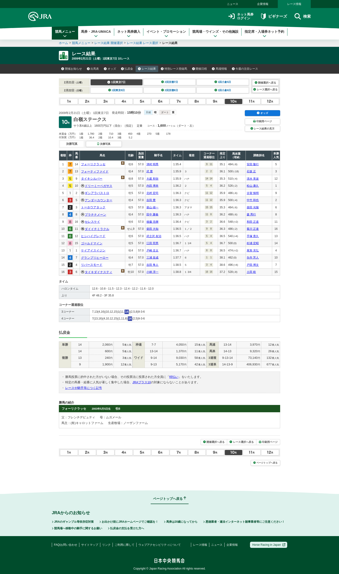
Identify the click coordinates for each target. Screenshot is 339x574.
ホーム (63, 43)
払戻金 (127, 68)
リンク (106, 544)
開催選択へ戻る (265, 82)
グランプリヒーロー (95, 257)
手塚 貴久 (253, 236)
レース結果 (147, 68)
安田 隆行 (253, 164)
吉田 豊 (151, 200)
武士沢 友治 (153, 236)
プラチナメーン (95, 214)
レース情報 (294, 4)
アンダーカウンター (98, 200)
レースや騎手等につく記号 (83, 388)
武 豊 (149, 171)
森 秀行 (251, 214)
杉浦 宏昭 (253, 243)
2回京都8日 (169, 90)
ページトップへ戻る (265, 462)
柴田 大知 (152, 228)
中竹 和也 (253, 200)
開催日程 (199, 68)
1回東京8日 (116, 90)
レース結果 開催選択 (108, 43)
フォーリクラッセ (93, 164)
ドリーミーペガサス (98, 186)
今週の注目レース (245, 68)
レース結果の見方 (262, 128)
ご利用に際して (124, 544)
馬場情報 (219, 68)
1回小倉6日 (222, 90)
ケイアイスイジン (93, 250)
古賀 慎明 (253, 193)
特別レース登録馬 (174, 68)
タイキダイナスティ (98, 272)
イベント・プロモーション (166, 34)
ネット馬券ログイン (241, 16)
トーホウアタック (93, 207)
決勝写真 (103, 143)
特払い (173, 377)
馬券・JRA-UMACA (96, 34)
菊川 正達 (253, 228)
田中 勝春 (152, 214)
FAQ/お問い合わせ (65, 544)
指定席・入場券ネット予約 (264, 34)
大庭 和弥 (152, 178)
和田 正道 (253, 221)
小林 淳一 (152, 272)
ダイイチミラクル (97, 229)
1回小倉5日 (222, 82)
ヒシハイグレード (93, 236)
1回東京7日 (116, 82)
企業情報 (262, 4)
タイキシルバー (91, 178)
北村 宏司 (152, 193)
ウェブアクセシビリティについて (159, 544)
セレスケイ (92, 221)
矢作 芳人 (253, 257)
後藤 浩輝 (152, 221)
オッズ (110, 68)
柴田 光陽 (253, 207)
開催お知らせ (71, 68)
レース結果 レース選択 (142, 43)
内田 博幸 (152, 185)
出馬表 (93, 68)
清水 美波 (253, 178)
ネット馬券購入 (128, 34)
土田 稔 (251, 272)
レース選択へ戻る (265, 89)
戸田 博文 (253, 265)
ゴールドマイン (91, 243)
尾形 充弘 (253, 250)
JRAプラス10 (142, 382)
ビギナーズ (274, 16)
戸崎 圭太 (152, 250)
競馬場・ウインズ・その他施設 (215, 34)
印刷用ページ (262, 121)
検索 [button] (303, 16)
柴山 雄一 (152, 207)
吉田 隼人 (152, 265)
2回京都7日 (169, 82)
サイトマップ (89, 544)
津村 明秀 (152, 164)
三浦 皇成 (152, 257)
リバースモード (91, 265)
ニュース (232, 4)
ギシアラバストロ (97, 193)
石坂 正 (251, 171)
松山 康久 (253, 185)
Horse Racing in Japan (268, 544)
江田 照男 (152, 243)
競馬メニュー (65, 34)
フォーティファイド (95, 171)
